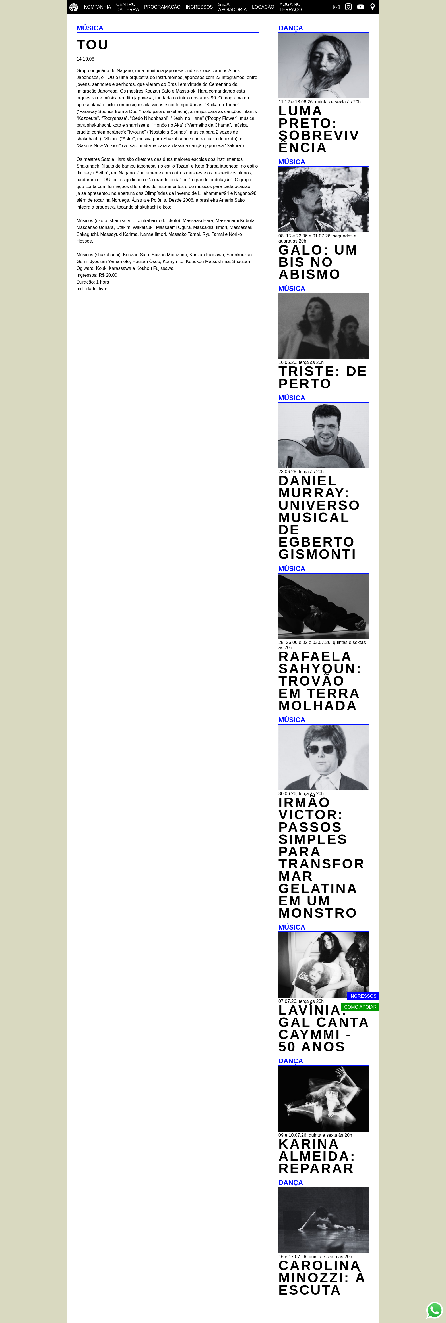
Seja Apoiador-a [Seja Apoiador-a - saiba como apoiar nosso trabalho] (232, 7)
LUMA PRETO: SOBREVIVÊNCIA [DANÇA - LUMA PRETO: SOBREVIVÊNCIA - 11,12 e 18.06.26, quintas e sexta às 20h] (319, 129)
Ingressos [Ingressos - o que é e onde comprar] (199, 7)
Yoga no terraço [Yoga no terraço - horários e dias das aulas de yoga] (291, 7)
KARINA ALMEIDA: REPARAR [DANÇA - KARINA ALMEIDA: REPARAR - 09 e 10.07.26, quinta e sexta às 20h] (317, 1156)
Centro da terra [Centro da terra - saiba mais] (127, 7)
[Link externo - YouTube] (360, 7)
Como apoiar (360, 1007)
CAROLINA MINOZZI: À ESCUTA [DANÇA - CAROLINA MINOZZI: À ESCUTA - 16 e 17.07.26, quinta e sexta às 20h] (322, 1277)
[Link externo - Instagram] (348, 7)
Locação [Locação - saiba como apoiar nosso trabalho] (263, 7)
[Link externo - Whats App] (434, 1311)
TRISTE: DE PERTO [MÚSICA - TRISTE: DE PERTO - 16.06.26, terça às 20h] (323, 377)
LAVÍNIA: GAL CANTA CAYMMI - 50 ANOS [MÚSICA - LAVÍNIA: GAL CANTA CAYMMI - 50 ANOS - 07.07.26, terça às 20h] (323, 1029)
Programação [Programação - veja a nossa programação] (162, 7)
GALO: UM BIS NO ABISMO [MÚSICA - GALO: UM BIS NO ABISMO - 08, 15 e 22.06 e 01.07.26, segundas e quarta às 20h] (318, 262)
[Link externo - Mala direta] (336, 7)
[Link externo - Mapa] (372, 7)
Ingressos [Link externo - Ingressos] (363, 996)
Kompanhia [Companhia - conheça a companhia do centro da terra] (97, 7)
